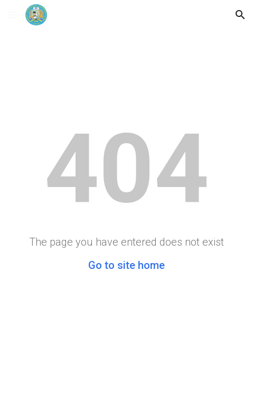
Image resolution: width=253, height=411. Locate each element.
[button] (12, 14)
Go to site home (126, 265)
